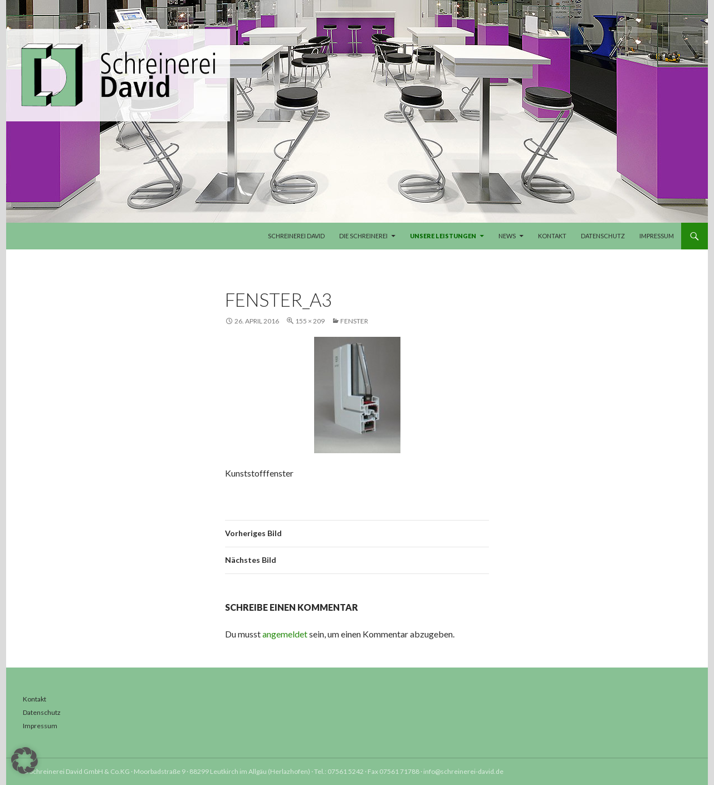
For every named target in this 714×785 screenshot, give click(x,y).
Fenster (354, 321)
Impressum (656, 235)
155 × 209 (310, 321)
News (507, 235)
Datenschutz (603, 235)
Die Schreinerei (363, 235)
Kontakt (552, 235)
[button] (24, 760)
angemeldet (284, 634)
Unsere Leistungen (443, 235)
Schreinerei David (296, 235)
